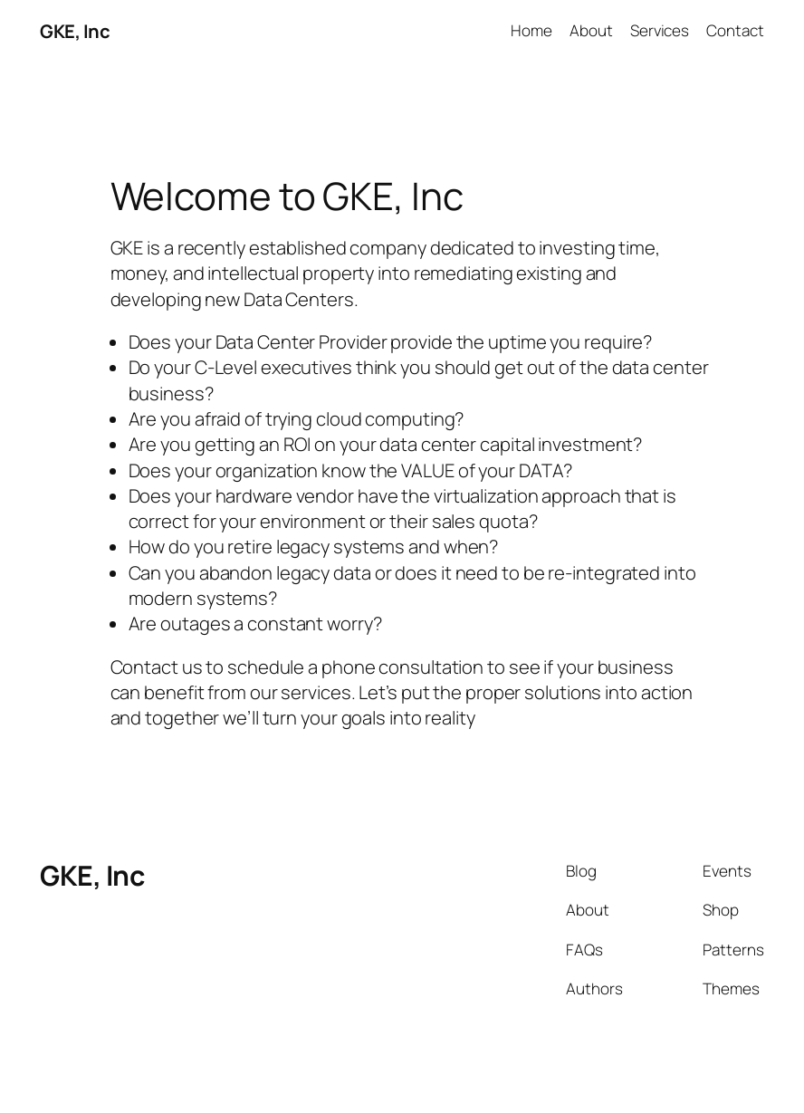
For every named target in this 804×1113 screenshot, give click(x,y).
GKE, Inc (75, 30)
